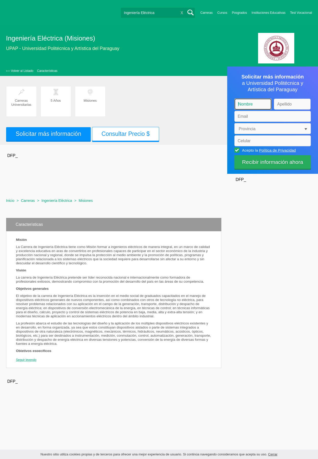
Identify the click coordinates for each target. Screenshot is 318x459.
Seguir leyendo (26, 360)
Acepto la (268, 150)
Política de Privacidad (277, 150)
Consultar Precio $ (125, 133)
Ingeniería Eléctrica (57, 201)
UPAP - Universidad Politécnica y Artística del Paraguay (63, 48)
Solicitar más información (48, 133)
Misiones (86, 201)
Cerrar (272, 454)
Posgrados (239, 12)
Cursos (222, 12)
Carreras (206, 12)
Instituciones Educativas (268, 12)
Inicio (10, 201)
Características (47, 71)
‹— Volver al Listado (19, 71)
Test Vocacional (301, 12)
